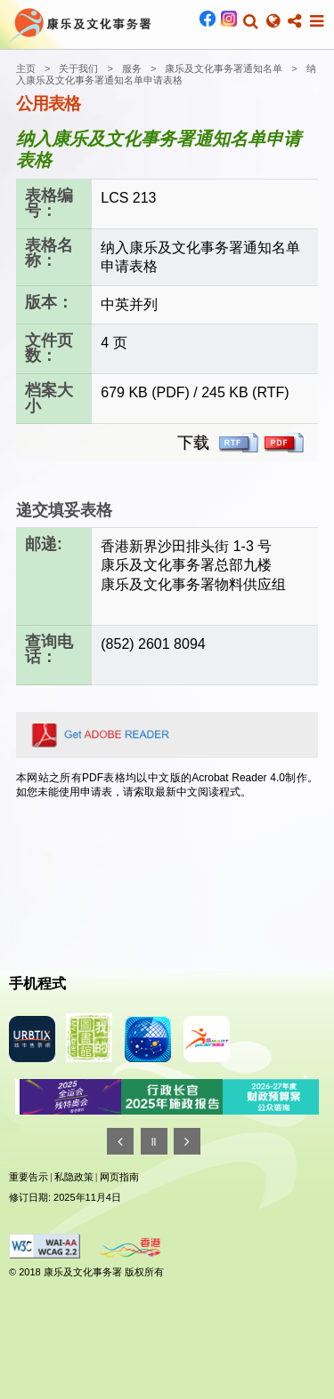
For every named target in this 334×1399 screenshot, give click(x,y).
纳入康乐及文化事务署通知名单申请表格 (166, 74)
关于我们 (78, 68)
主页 (26, 68)
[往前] (120, 1141)
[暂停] (154, 1141)
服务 (132, 68)
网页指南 (119, 1176)
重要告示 (28, 1176)
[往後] (187, 1141)
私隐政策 (74, 1176)
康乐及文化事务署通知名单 (223, 68)
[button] (250, 21)
